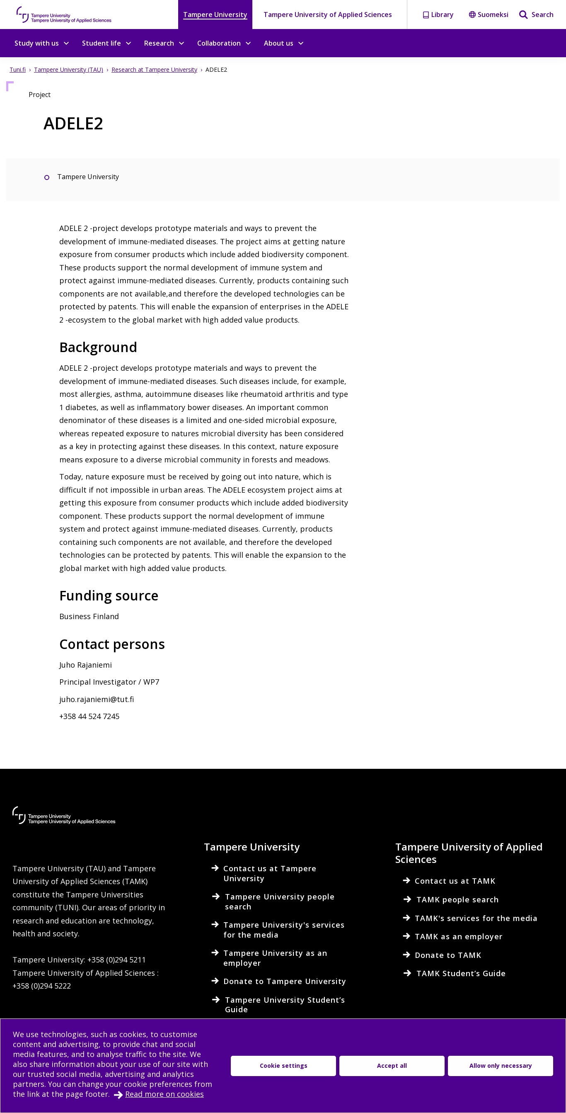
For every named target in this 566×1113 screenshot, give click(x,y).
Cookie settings (229, 1069)
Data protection (162, 1069)
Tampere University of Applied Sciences (328, 14)
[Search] (536, 14)
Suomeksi (488, 14)
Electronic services (86, 1052)
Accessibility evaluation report (67, 1069)
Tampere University (215, 14)
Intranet (27, 1052)
